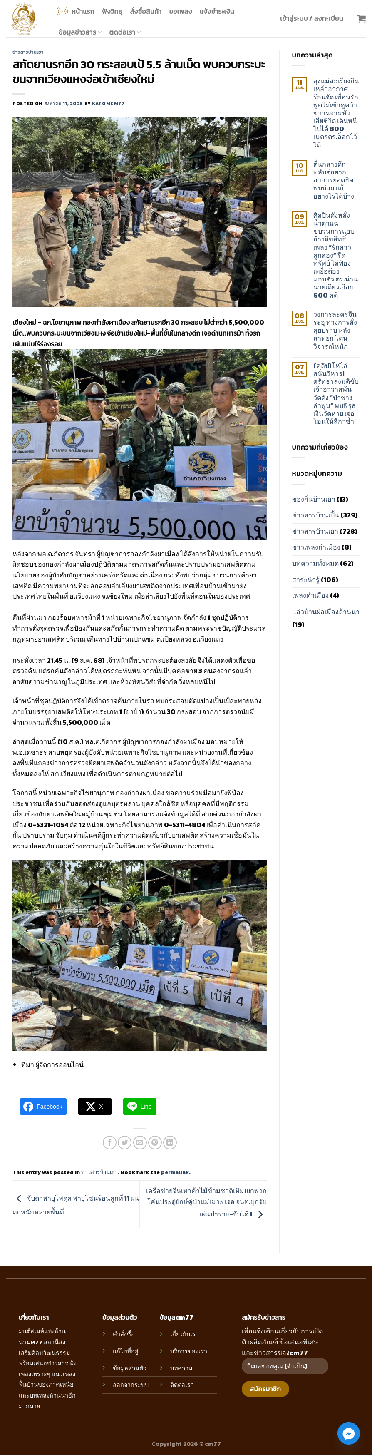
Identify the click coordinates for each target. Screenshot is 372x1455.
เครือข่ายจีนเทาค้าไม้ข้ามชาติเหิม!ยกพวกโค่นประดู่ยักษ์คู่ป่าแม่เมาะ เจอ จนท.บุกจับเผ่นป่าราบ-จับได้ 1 (206, 1202)
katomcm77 (108, 103)
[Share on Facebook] (110, 1142)
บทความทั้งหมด (315, 563)
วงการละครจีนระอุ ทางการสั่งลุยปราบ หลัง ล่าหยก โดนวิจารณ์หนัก (335, 331)
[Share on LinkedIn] (170, 1142)
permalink (175, 1172)
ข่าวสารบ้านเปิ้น (315, 515)
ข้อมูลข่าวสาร (80, 32)
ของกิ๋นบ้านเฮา (313, 499)
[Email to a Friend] (140, 1142)
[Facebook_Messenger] (348, 1433)
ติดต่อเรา (125, 32)
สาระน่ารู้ (306, 579)
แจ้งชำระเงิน (217, 11)
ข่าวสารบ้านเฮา (28, 52)
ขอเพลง (180, 11)
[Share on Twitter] (124, 1142)
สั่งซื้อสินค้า (145, 11)
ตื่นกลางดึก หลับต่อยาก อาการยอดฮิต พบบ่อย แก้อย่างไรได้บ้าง (333, 180)
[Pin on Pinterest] (155, 1142)
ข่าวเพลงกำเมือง (316, 547)
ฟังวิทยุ (112, 11)
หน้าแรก (74, 11)
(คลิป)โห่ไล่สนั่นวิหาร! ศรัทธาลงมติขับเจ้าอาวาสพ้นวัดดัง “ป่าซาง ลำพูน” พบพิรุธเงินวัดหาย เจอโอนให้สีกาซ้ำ (336, 394)
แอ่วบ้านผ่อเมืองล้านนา (326, 612)
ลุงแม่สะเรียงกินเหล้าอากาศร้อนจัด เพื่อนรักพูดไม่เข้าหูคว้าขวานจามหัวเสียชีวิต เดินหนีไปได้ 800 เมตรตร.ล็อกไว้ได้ (336, 113)
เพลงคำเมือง (310, 595)
